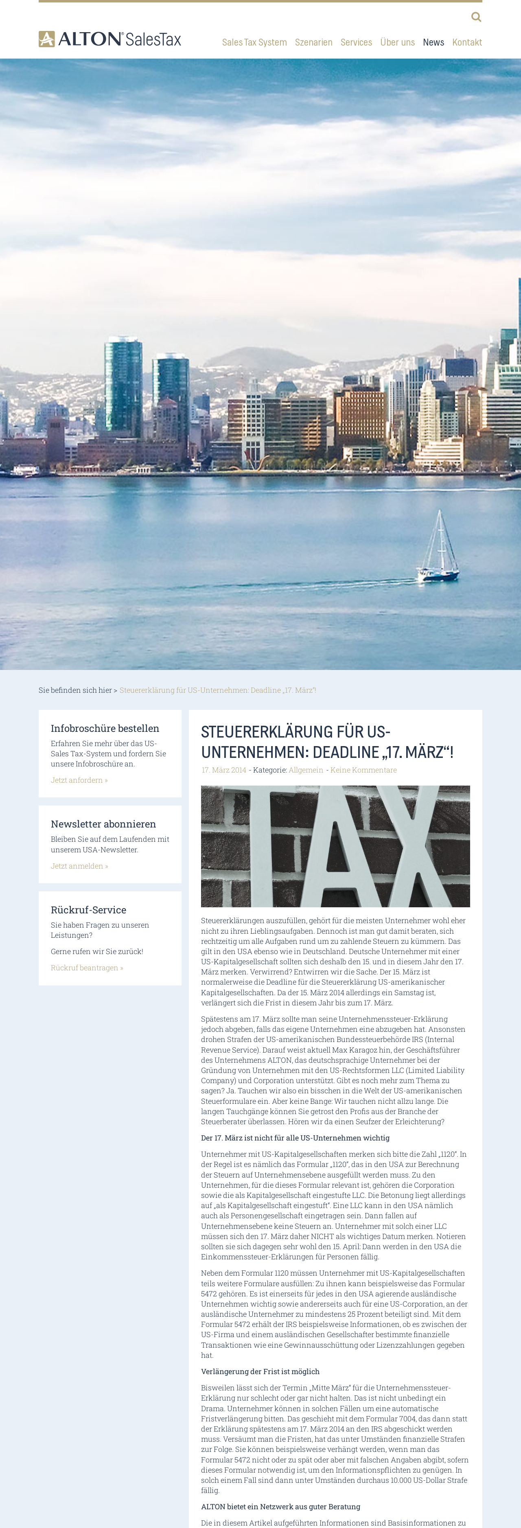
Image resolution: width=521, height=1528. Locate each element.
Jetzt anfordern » (79, 780)
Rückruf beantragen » (87, 967)
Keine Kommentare (364, 770)
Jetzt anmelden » (79, 866)
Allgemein (306, 770)
